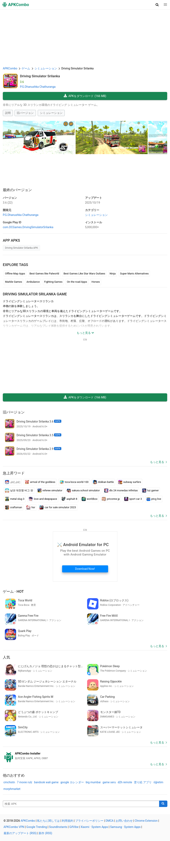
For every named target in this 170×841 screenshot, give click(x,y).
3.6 (8, 202)
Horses (96, 281)
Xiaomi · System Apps (94, 827)
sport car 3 (133, 499)
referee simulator (50, 491)
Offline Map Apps (15, 273)
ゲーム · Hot (13, 591)
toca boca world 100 (74, 482)
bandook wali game (46, 782)
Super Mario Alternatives (134, 273)
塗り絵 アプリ (142, 782)
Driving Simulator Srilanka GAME (35, 294)
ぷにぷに (13, 482)
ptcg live (153, 499)
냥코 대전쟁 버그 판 (19, 491)
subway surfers (129, 482)
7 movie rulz (24, 782)
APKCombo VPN (14, 827)
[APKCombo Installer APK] (85, 755)
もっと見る (157, 462)
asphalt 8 (69, 499)
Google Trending (36, 827)
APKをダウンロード (85, 96)
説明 (8, 112)
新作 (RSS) (45, 833)
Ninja (113, 273)
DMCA (110, 820)
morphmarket (11, 788)
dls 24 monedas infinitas (121, 491)
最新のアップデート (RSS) (20, 833)
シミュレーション (51, 112)
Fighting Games (53, 281)
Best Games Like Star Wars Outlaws (84, 273)
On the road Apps (77, 281)
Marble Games (13, 281)
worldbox (89, 499)
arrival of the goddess (40, 482)
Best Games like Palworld (44, 273)
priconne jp (111, 499)
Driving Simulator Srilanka (40, 76)
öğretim (158, 782)
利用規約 (67, 820)
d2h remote (125, 782)
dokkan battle (103, 482)
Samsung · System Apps (125, 827)
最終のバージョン (17, 190)
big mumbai (93, 782)
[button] (157, 4)
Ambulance (33, 281)
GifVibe (73, 827)
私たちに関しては (48, 820)
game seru (109, 782)
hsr (30, 507)
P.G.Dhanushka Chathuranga (37, 86)
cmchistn (9, 782)
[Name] (81, 804)
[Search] (163, 804)
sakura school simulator (83, 491)
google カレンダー (72, 782)
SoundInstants (58, 827)
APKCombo (10, 68)
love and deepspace (43, 499)
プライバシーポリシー (89, 820)
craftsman (13, 507)
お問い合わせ (124, 820)
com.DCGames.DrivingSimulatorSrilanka (28, 227)
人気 (6, 657)
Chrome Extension (146, 820)
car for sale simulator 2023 (58, 507)
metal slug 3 (14, 499)
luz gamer (150, 491)
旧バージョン (25, 112)
